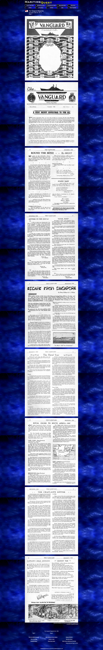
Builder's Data (51, 639)
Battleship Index (34, 641)
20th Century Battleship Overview (69, 641)
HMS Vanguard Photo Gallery (51, 637)
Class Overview (34, 639)
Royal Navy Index (51, 641)
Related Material (69, 637)
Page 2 (51, 633)
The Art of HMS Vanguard (34, 637)
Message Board (69, 639)
